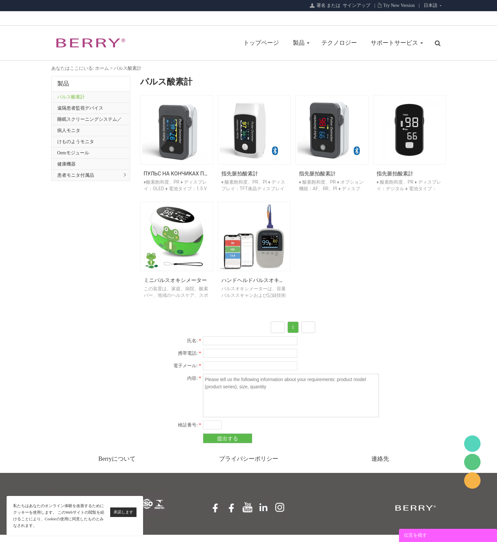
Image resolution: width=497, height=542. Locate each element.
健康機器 (66, 164)
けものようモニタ (75, 141)
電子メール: (187, 373)
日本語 (430, 5)
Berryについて (117, 466)
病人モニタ (68, 130)
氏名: (194, 348)
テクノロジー (281, 42)
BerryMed (472, 443)
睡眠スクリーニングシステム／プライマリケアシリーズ (89, 121)
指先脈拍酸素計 (239, 177)
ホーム (102, 68)
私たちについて (397, 42)
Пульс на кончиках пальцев (184, 177)
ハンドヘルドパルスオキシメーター (263, 287)
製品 (240, 42)
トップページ (203, 42)
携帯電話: (189, 360)
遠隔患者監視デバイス (80, 108)
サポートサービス (336, 42)
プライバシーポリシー (248, 466)
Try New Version (399, 5)
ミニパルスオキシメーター (175, 287)
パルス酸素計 (127, 68)
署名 (321, 5)
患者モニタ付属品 (75, 175)
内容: (194, 385)
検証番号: (189, 432)
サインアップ (356, 5)
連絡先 (380, 466)
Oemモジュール (73, 152)
